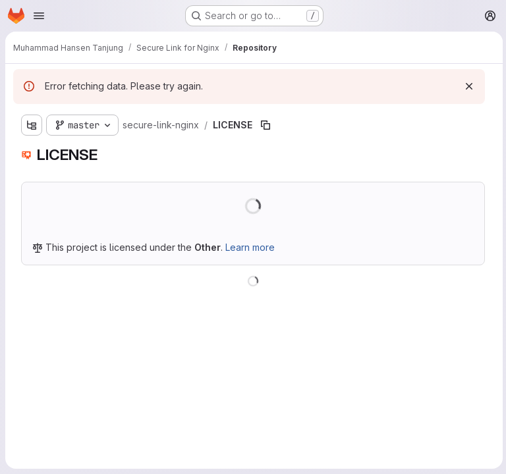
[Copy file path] (265, 125)
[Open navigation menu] (38, 15)
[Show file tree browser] (31, 125)
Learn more (250, 247)
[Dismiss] (467, 86)
